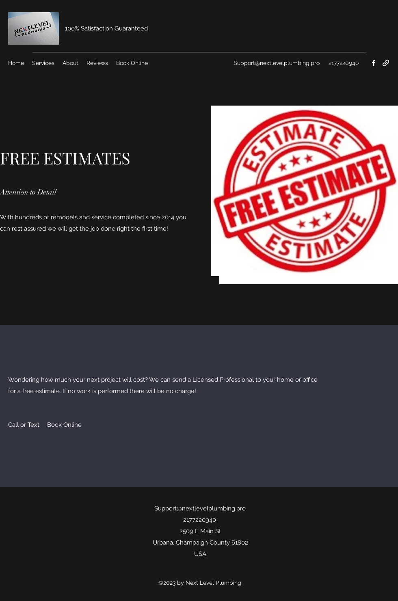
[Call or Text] (23, 425)
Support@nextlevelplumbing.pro (277, 63)
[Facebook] (374, 63)
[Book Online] (64, 425)
